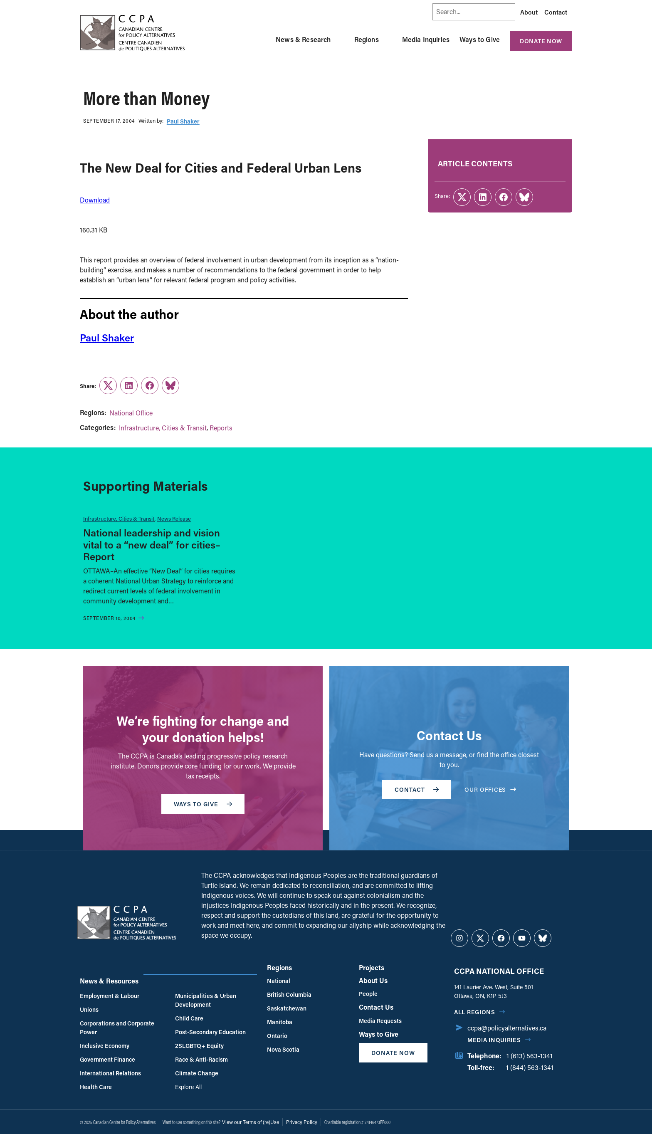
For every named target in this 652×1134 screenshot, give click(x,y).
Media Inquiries (425, 39)
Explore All (188, 1087)
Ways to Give (479, 39)
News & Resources (109, 980)
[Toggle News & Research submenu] (341, 39)
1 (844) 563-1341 (529, 1067)
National (278, 981)
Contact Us (376, 1007)
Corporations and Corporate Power (117, 1027)
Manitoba (279, 1022)
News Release (174, 518)
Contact (555, 12)
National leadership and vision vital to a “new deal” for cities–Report (151, 544)
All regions (474, 1012)
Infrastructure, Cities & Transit (163, 427)
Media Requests (380, 1021)
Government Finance (107, 1059)
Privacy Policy (301, 1122)
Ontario (277, 1036)
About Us (373, 980)
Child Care (189, 1018)
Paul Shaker (183, 121)
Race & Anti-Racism (201, 1059)
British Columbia (289, 994)
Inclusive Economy (104, 1046)
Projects (371, 967)
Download (95, 199)
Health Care (96, 1087)
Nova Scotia (283, 1049)
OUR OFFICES (490, 789)
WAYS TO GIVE (203, 804)
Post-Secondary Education (210, 1032)
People (368, 994)
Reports (221, 427)
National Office (131, 412)
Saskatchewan (286, 1008)
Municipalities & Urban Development (205, 1000)
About (529, 12)
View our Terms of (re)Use (250, 1122)
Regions (366, 39)
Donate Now (541, 41)
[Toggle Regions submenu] (388, 39)
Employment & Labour (109, 996)
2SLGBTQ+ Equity (199, 1046)
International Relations (110, 1073)
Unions (89, 1009)
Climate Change (196, 1073)
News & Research (303, 39)
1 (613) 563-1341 (529, 1055)
